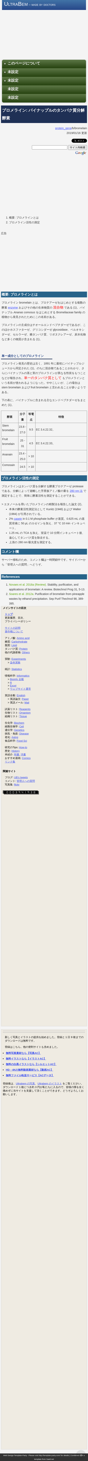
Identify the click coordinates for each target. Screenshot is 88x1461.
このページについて (21, 63)
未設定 (10, 72)
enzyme (13, 307)
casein (18, 518)
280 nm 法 (76, 490)
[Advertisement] (44, 185)
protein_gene (63, 128)
